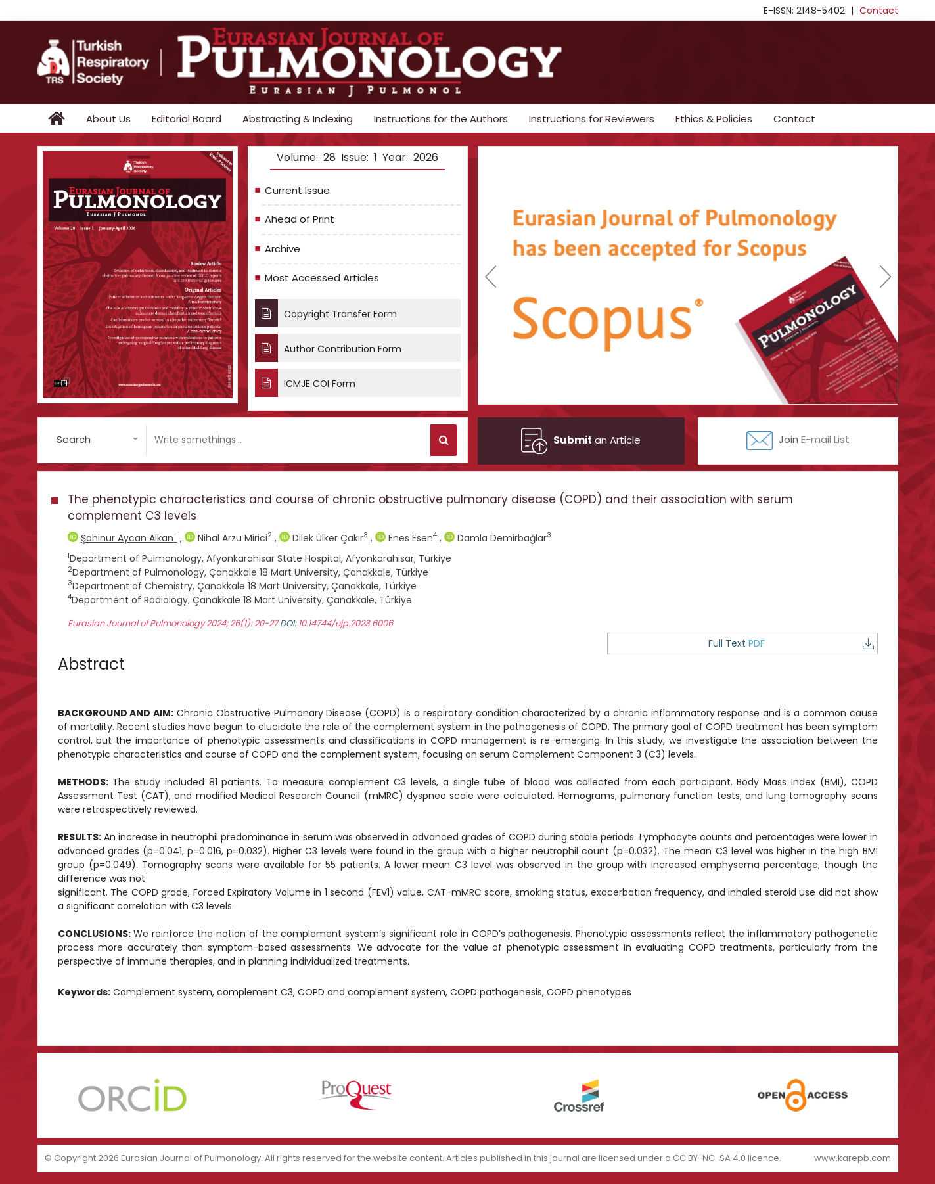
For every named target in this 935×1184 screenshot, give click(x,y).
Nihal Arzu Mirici (230, 538)
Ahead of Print (299, 219)
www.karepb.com (852, 1157)
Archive (282, 249)
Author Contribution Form (328, 348)
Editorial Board (186, 118)
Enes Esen (407, 538)
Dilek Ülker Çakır (325, 538)
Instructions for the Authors (441, 118)
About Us (108, 118)
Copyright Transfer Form (326, 313)
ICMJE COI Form (305, 383)
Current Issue (297, 190)
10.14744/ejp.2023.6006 (345, 623)
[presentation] (490, 276)
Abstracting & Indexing (297, 118)
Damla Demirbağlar (497, 538)
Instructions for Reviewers (591, 118)
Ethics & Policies (713, 118)
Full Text (830, 643)
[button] (97, 440)
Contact (878, 10)
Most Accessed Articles (322, 278)
